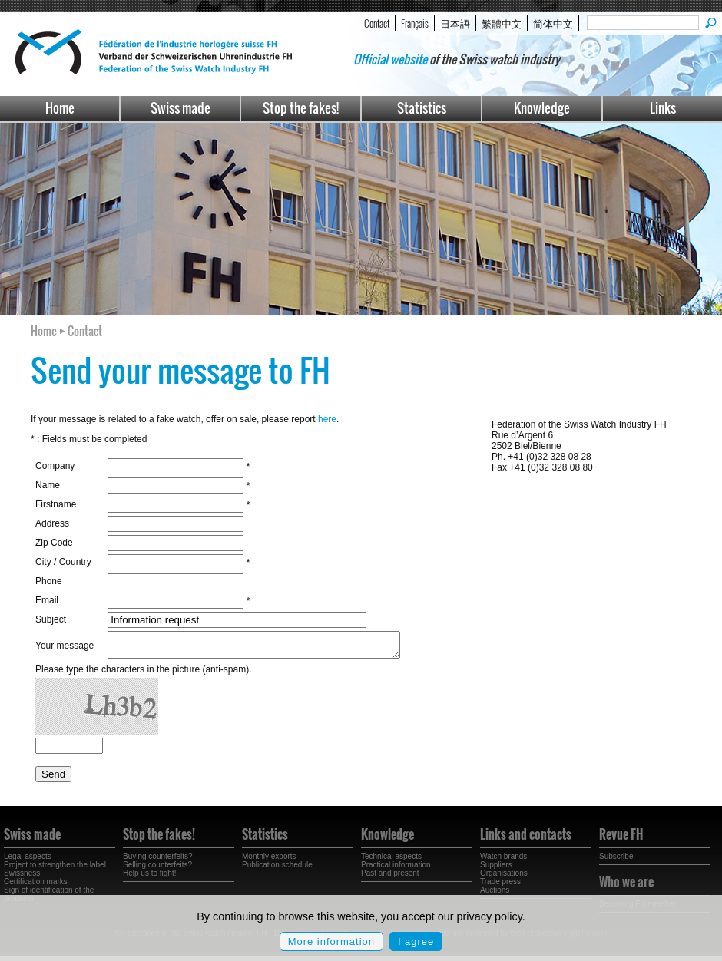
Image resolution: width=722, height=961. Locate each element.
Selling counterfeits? (157, 869)
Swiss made (180, 107)
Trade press (500, 886)
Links (663, 107)
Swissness (22, 877)
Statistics (421, 107)
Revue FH (621, 839)
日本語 (455, 23)
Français (415, 23)
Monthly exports (269, 861)
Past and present (390, 877)
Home (60, 107)
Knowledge (542, 107)
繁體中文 (502, 23)
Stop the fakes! (301, 107)
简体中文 (553, 23)
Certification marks (36, 886)
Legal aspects (27, 861)
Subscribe (616, 861)
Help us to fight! (149, 877)
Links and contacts (525, 839)
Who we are (626, 886)
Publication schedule (277, 869)
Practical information (396, 869)
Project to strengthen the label (55, 869)
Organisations (504, 877)
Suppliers (496, 869)
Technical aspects (391, 861)
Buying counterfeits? (158, 861)
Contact (376, 23)
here (327, 419)
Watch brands (503, 861)
